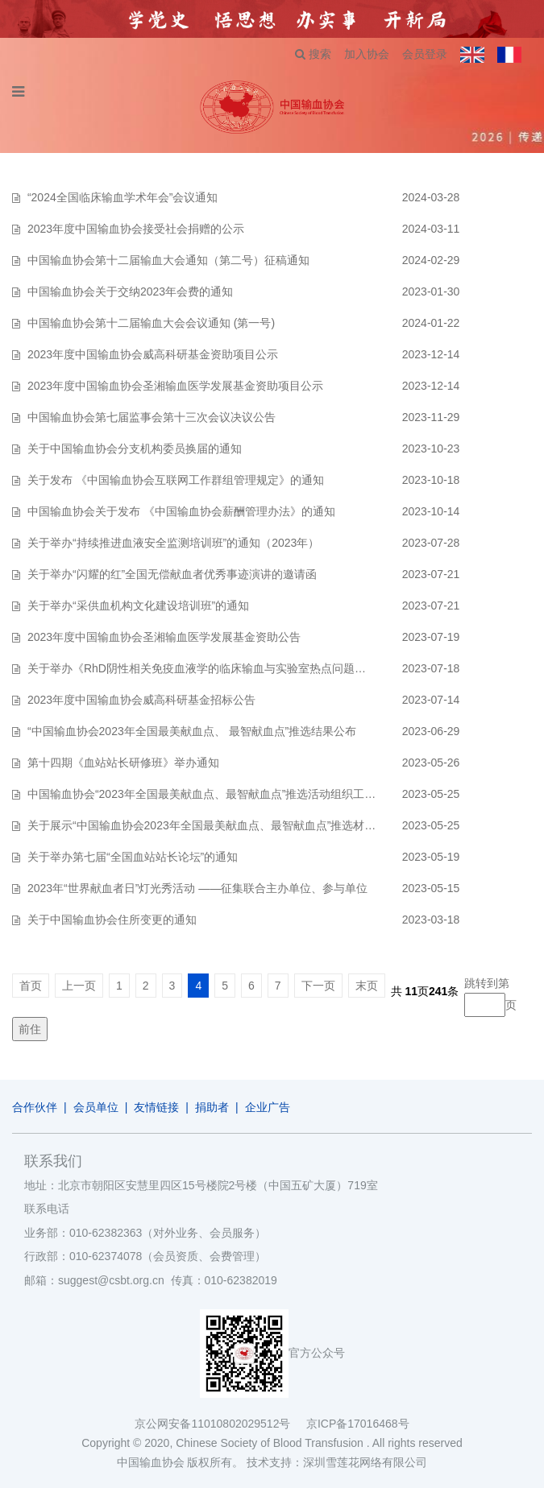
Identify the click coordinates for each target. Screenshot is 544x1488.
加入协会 (366, 54)
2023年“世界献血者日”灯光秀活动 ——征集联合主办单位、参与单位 (197, 888)
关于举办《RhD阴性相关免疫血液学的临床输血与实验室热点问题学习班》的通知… (236, 668)
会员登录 (424, 54)
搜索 (313, 54)
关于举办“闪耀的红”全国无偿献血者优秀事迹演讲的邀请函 (172, 574)
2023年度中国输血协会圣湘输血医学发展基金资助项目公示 (175, 385)
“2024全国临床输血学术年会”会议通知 (122, 197)
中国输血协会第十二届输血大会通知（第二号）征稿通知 (168, 260)
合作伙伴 (34, 1107)
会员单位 (95, 1107)
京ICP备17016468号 (357, 1423)
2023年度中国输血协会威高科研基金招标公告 (141, 699)
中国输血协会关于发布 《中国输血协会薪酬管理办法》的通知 (181, 511)
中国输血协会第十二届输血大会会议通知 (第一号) (151, 322)
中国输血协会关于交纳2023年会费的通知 (130, 291)
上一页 (79, 985)
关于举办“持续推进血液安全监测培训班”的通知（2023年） (173, 542)
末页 (366, 985)
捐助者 (212, 1107)
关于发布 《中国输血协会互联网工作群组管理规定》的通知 (175, 479)
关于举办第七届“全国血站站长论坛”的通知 (132, 856)
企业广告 (267, 1107)
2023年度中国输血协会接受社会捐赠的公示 (135, 228)
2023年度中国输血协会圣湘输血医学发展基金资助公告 (164, 636)
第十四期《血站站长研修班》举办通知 (123, 762)
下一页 (318, 985)
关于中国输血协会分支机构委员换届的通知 (134, 448)
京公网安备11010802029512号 (220, 1423)
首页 (30, 985)
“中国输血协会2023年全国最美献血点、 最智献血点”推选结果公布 (191, 731)
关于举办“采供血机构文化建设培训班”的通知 (138, 605)
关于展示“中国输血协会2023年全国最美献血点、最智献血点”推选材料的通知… (224, 825)
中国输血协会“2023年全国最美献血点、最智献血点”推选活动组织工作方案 (212, 793)
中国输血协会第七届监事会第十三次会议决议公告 (151, 417)
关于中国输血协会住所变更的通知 (112, 919)
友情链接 (156, 1107)
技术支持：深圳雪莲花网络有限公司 (337, 1462)
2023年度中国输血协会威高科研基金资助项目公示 (152, 354)
